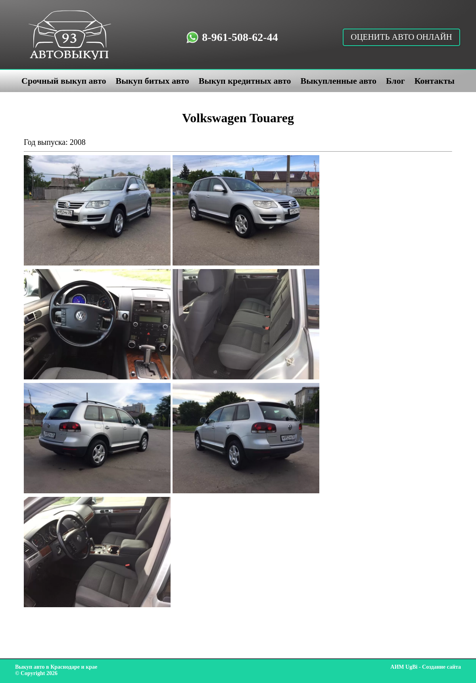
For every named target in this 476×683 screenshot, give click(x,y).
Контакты (435, 81)
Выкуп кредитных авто (245, 81)
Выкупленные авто (338, 81)
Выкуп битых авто (152, 81)
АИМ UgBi (403, 667)
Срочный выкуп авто (63, 81)
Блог (395, 81)
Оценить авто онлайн (401, 37)
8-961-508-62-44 (240, 37)
